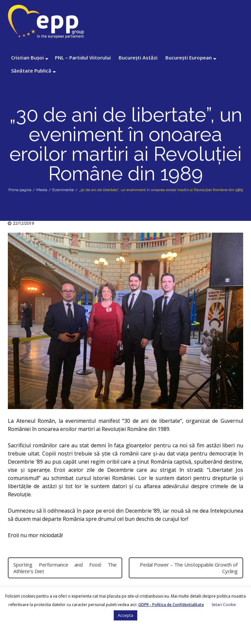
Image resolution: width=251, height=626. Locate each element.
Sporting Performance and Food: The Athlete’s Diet (65, 567)
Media (41, 190)
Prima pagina (19, 190)
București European (188, 57)
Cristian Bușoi (27, 57)
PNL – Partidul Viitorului (83, 57)
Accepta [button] (125, 615)
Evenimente (63, 190)
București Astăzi (138, 57)
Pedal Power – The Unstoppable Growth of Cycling (189, 567)
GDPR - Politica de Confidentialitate (171, 604)
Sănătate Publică (31, 70)
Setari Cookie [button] (223, 604)
